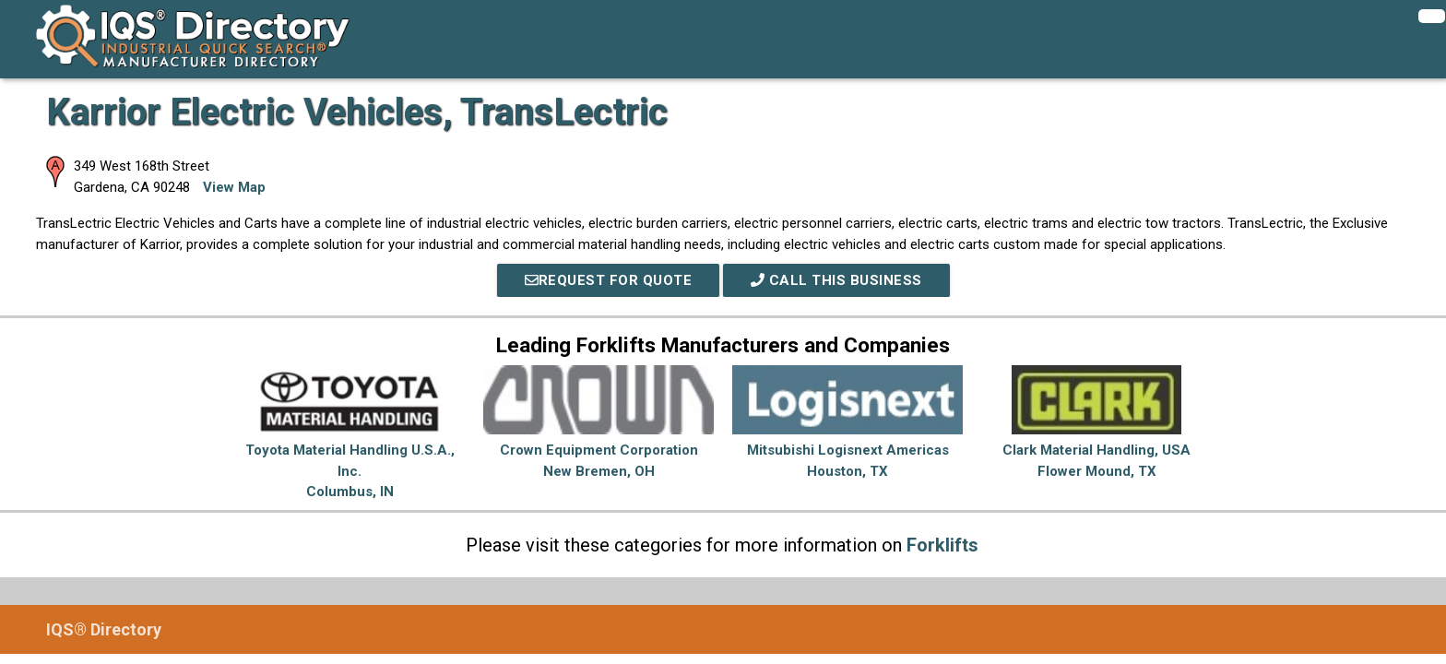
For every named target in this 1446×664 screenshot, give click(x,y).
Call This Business (836, 280)
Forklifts (942, 545)
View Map (234, 187)
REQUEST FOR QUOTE (609, 280)
